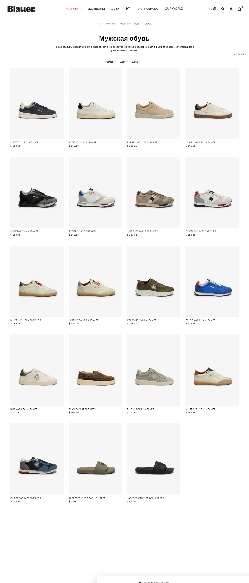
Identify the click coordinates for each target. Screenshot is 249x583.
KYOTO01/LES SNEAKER (24, 142)
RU (213, 9)
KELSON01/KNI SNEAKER (141, 320)
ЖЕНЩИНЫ (96, 8)
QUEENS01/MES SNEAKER (200, 231)
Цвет (122, 61)
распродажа (148, 8)
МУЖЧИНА (72, 8)
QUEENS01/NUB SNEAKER (142, 231)
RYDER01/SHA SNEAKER (24, 231)
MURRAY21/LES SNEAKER (200, 409)
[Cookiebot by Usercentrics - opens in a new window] (20, 576)
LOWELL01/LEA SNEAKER (200, 142)
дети (116, 8)
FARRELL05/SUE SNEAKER (142, 142)
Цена (134, 61)
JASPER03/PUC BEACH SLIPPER (145, 498)
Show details (49, 576)
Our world (175, 8)
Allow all (222, 561)
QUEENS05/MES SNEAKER (25, 498)
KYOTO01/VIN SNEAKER (83, 142)
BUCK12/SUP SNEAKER (140, 409)
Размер (109, 61)
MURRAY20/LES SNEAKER (84, 320)
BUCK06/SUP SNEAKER (82, 409)
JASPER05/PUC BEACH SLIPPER (87, 498)
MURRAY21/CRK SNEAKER (25, 320)
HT (129, 8)
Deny (222, 571)
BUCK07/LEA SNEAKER (23, 409)
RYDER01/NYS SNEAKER (83, 231)
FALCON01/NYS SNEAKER (200, 320)
